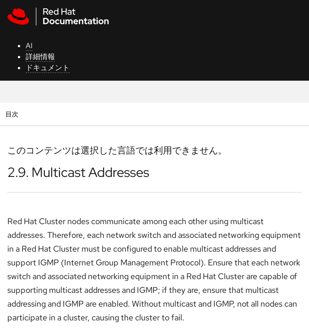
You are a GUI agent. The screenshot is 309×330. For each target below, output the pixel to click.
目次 (13, 114)
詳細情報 (40, 56)
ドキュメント (48, 67)
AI (29, 45)
